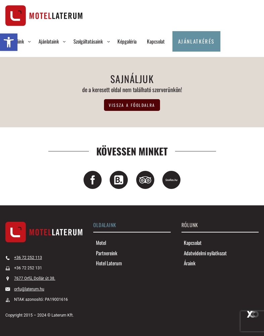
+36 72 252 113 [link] (28, 257)
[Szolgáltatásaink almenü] (108, 41)
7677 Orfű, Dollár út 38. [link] (34, 278)
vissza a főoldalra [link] (132, 105)
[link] (8, 42)
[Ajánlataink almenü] (64, 41)
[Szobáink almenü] (29, 41)
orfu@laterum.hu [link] (29, 289)
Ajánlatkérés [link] (196, 41)
